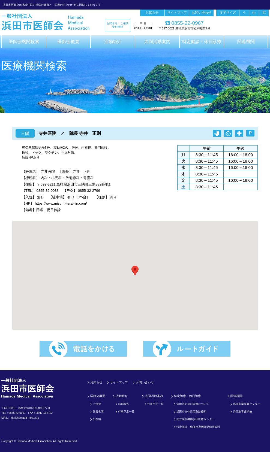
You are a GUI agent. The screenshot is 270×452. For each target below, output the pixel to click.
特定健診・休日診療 (201, 41)
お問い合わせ (201, 12)
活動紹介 (113, 41)
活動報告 (123, 403)
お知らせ (152, 12)
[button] (135, 271)
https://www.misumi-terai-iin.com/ (61, 203)
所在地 (97, 419)
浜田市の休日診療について (192, 403)
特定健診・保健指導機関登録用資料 (198, 426)
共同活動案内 (157, 41)
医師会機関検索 (24, 41)
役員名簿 (98, 411)
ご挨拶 (97, 403)
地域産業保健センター (246, 403)
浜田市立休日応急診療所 (191, 411)
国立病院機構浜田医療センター (195, 419)
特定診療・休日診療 (187, 396)
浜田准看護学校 (242, 411)
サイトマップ (177, 12)
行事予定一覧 (126, 411)
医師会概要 (68, 41)
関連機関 (246, 41)
